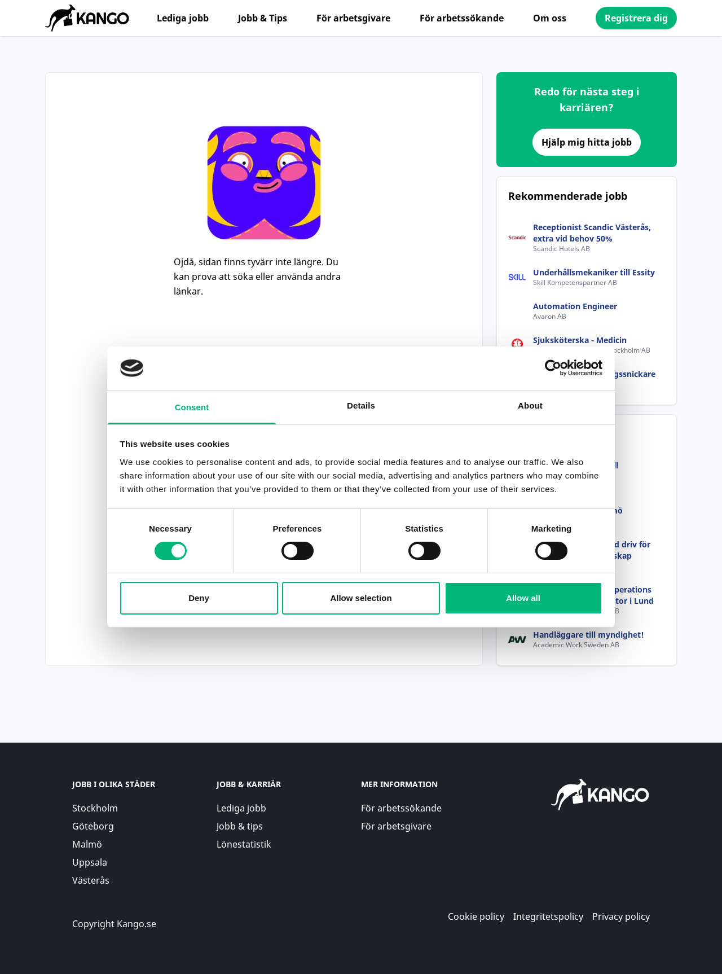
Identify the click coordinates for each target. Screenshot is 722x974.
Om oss (549, 18)
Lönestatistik (244, 844)
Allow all (523, 598)
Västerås (90, 880)
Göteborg (93, 826)
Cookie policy (476, 916)
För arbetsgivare (353, 18)
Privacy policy (621, 916)
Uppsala (89, 862)
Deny (198, 598)
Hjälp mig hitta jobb (587, 142)
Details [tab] (361, 405)
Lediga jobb (183, 18)
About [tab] (530, 405)
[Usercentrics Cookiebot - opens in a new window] (553, 367)
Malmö (87, 844)
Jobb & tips (240, 826)
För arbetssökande (462, 18)
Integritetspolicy (548, 916)
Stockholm (95, 808)
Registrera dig (636, 18)
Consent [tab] (192, 407)
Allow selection (360, 598)
